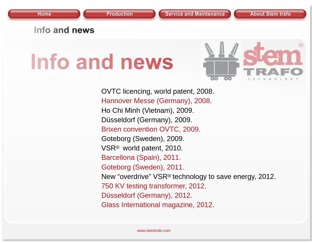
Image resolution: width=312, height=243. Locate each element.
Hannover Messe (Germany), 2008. (156, 101)
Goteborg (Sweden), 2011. (142, 167)
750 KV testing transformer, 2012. (154, 186)
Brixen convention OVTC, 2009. (151, 129)
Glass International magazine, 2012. (157, 205)
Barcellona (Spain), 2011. (141, 157)
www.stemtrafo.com (153, 230)
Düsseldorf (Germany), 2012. (146, 195)
